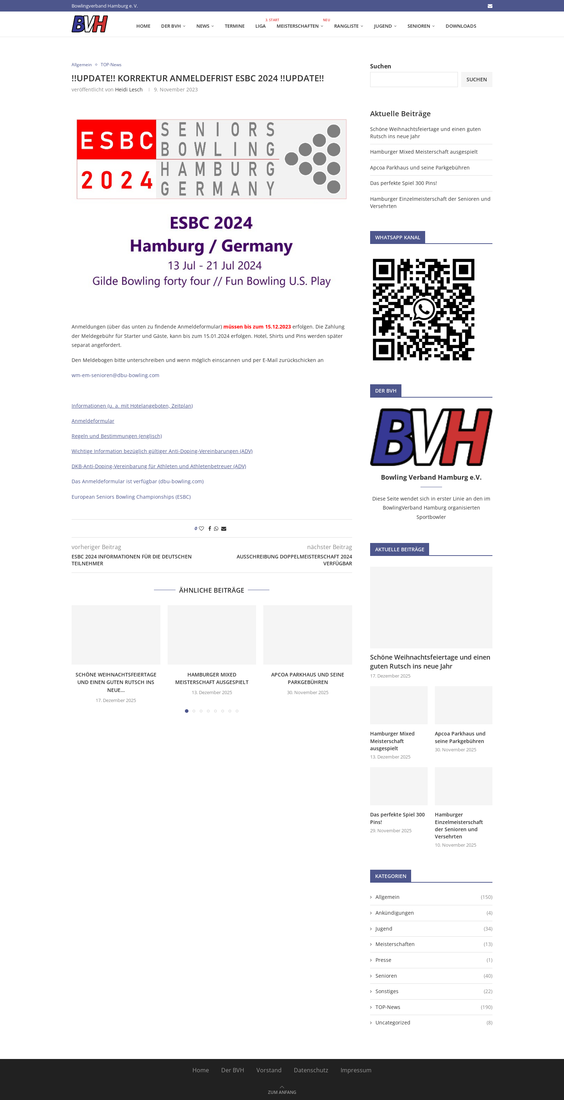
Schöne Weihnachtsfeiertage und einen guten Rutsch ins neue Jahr (430, 661)
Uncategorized (434, 1021)
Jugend (383, 26)
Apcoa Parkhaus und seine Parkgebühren (420, 167)
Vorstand (269, 1068)
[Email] (490, 6)
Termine (235, 26)
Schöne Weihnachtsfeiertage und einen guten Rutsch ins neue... (116, 682)
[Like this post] (201, 528)
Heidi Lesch (129, 89)
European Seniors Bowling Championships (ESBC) (131, 496)
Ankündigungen (434, 911)
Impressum (356, 1068)
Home (143, 26)
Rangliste (346, 26)
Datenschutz (311, 1068)
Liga (263, 23)
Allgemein (434, 895)
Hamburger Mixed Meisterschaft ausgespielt (424, 151)
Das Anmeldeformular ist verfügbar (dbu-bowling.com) (138, 481)
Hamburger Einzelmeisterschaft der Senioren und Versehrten (459, 824)
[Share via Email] (223, 528)
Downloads (461, 26)
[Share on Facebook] (209, 528)
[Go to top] (282, 1090)
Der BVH (171, 26)
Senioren (419, 26)
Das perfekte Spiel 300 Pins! (403, 183)
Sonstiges (434, 989)
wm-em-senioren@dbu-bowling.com (115, 375)
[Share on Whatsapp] (216, 528)
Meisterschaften (303, 23)
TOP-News (434, 1005)
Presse (434, 958)
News (202, 26)
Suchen (380, 66)
